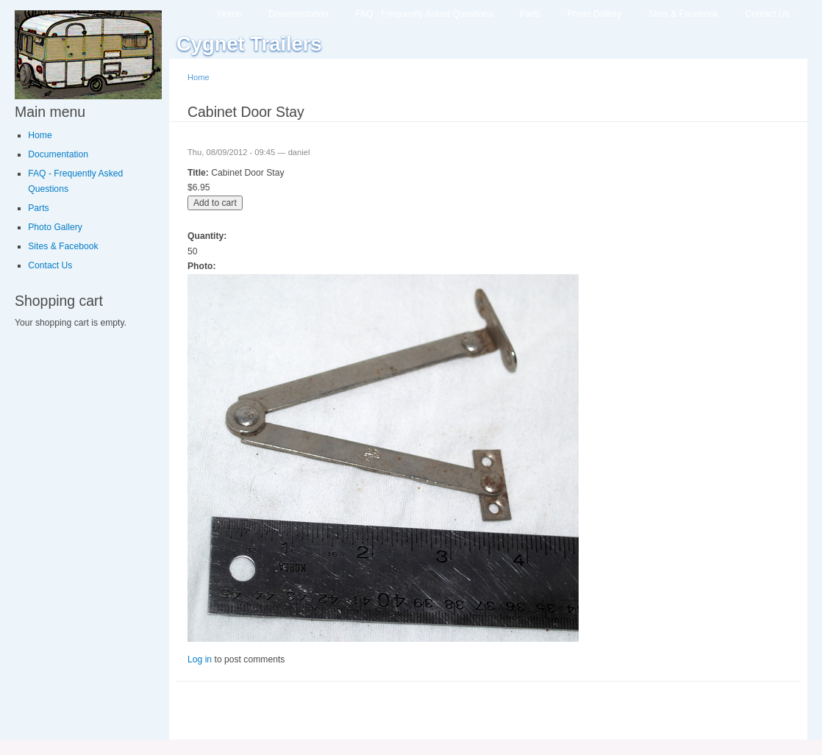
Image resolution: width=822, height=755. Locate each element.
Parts (530, 14)
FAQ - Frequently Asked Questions (424, 14)
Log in (199, 659)
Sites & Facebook (683, 14)
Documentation (298, 14)
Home (229, 14)
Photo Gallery (595, 14)
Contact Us (768, 14)
